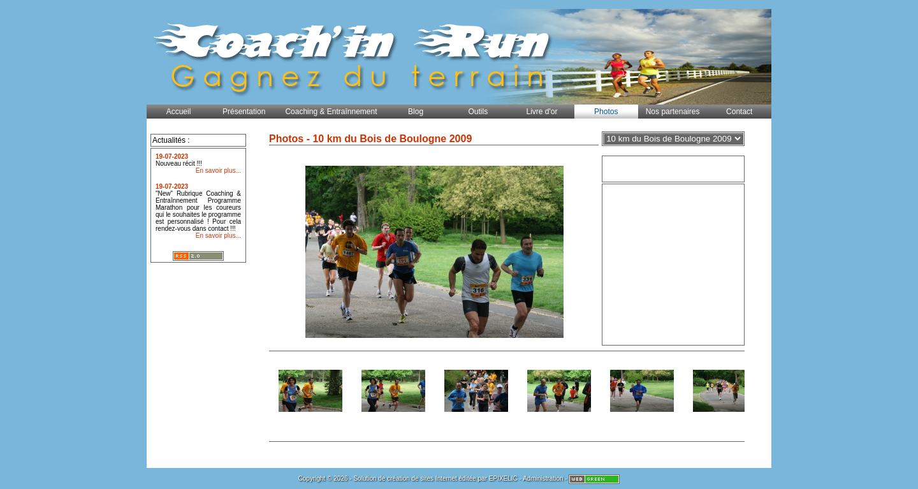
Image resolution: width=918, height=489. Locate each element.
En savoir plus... (218, 170)
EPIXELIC (503, 478)
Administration (543, 478)
